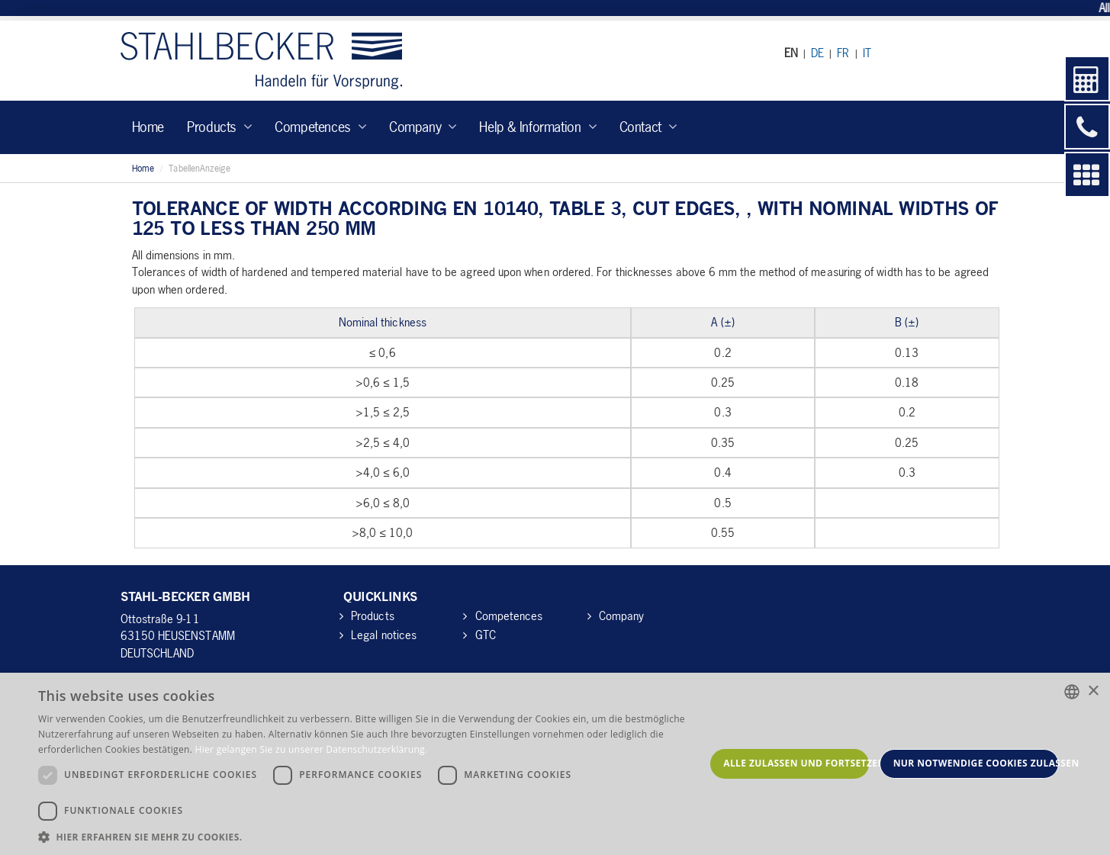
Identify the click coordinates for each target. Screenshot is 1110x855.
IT (867, 52)
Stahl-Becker (261, 60)
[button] (371, 836)
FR (843, 52)
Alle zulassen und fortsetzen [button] (795, 763)
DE (817, 52)
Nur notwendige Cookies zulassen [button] (976, 763)
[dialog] (555, 764)
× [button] (1093, 691)
